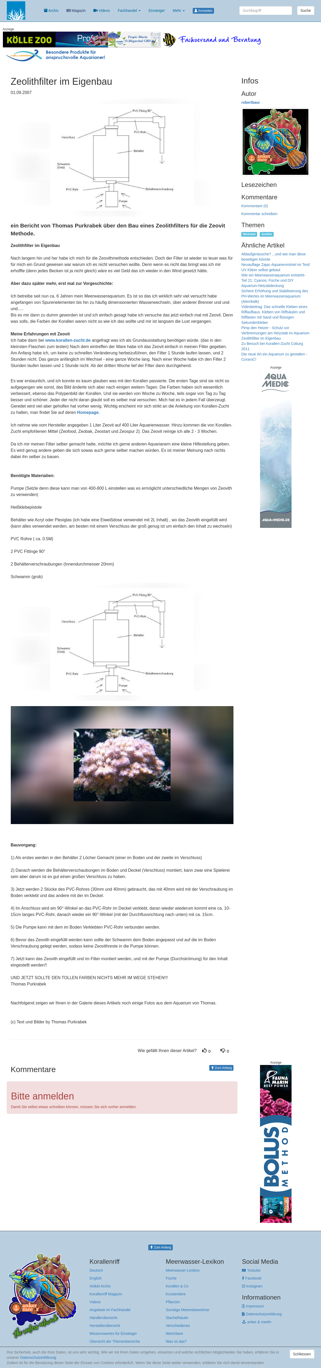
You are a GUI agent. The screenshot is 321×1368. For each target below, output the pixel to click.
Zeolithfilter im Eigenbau (261, 338)
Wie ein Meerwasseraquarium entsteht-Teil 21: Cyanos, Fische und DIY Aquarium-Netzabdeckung (273, 280)
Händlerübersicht (104, 1318)
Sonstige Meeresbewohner (188, 1310)
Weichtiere (174, 1333)
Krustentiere (175, 1294)
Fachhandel (129, 10)
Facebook (251, 1278)
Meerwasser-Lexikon (183, 1270)
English (96, 1278)
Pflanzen (173, 1302)
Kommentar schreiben (259, 214)
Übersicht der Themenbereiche (115, 1341)
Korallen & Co (177, 1286)
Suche (305, 10)
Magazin (76, 10)
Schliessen (302, 1354)
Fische (171, 1278)
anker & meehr (256, 1322)
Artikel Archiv (100, 1286)
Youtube (251, 1270)
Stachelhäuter (177, 1318)
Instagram (252, 1286)
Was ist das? (176, 1341)
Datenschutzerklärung (262, 1314)
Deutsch (96, 1270)
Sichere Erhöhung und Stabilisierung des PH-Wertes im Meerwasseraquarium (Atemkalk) (274, 296)
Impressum (253, 1306)
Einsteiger (157, 10)
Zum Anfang (221, 1068)
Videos (101, 10)
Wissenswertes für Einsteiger (113, 1333)
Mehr (179, 10)
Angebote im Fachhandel (110, 1310)
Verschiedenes (178, 1326)
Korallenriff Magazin (106, 1294)
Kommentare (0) (254, 206)
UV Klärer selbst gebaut (260, 270)
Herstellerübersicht (105, 1326)
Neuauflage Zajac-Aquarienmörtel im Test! (275, 264)
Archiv (51, 10)
